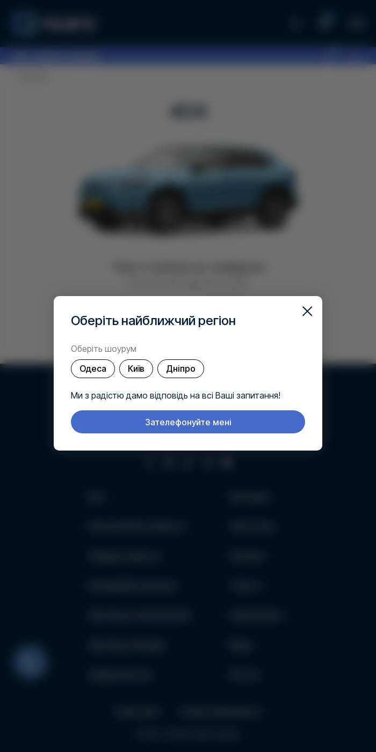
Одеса (92, 368)
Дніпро (181, 368)
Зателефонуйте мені (188, 422)
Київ (136, 368)
